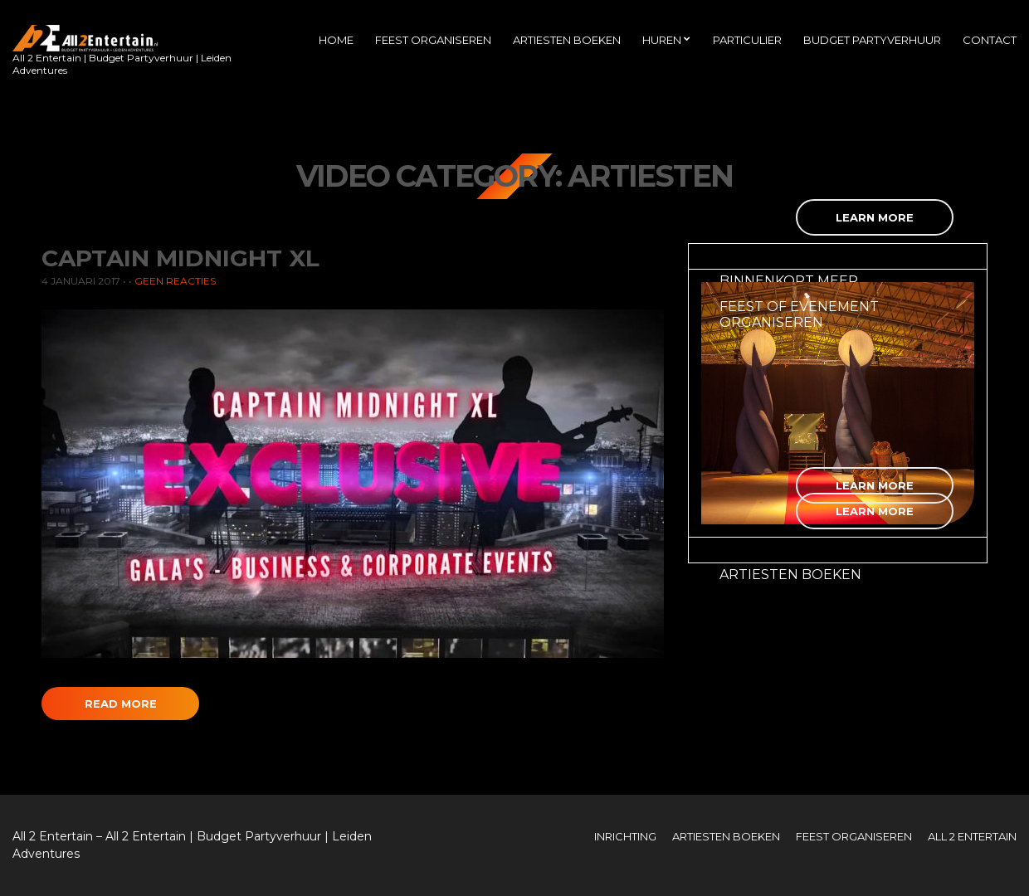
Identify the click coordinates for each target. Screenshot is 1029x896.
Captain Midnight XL (180, 258)
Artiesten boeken (567, 39)
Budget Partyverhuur (872, 39)
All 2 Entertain (972, 836)
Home (336, 39)
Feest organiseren (433, 39)
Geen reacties (175, 281)
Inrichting (625, 836)
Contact (990, 39)
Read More (121, 703)
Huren (661, 39)
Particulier (747, 39)
